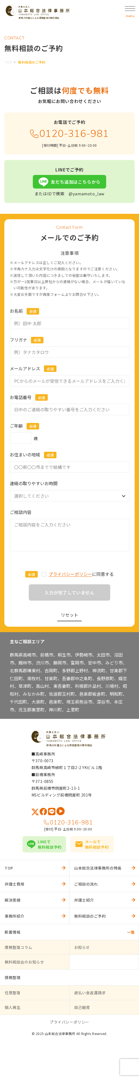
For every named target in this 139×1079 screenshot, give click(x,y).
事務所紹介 (14, 916)
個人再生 (12, 1007)
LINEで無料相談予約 (49, 844)
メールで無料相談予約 (97, 844)
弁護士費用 (14, 884)
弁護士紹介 (84, 900)
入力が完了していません (69, 592)
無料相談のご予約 (90, 916)
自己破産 (82, 1007)
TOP (8, 62)
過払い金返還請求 (90, 992)
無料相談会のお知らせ (24, 962)
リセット (69, 614)
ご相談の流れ (86, 884)
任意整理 (12, 992)
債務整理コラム (18, 947)
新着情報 (12, 932)
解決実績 (12, 900)
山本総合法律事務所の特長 (98, 868)
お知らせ (82, 947)
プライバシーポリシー (70, 574)
